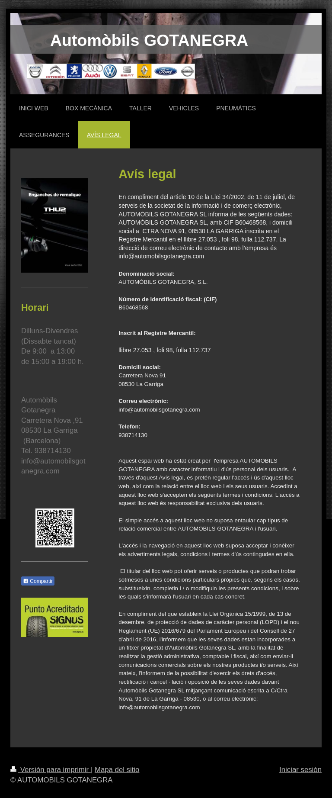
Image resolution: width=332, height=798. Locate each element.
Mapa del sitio (117, 770)
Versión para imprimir (50, 770)
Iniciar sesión (300, 770)
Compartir (38, 581)
